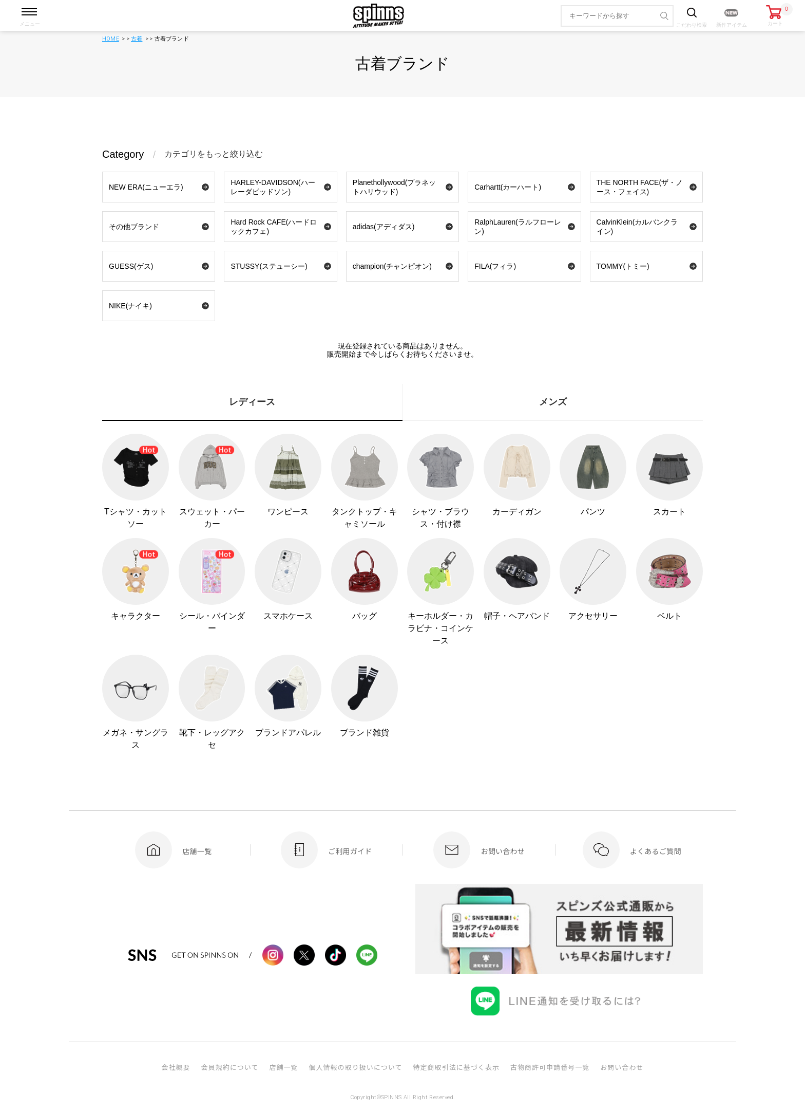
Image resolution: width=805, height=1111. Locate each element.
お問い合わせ (621, 1067)
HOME (110, 39)
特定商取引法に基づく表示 (456, 1067)
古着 (136, 39)
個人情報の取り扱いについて (355, 1067)
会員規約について (230, 1067)
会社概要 (175, 1067)
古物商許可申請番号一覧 (549, 1067)
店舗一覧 (283, 1067)
